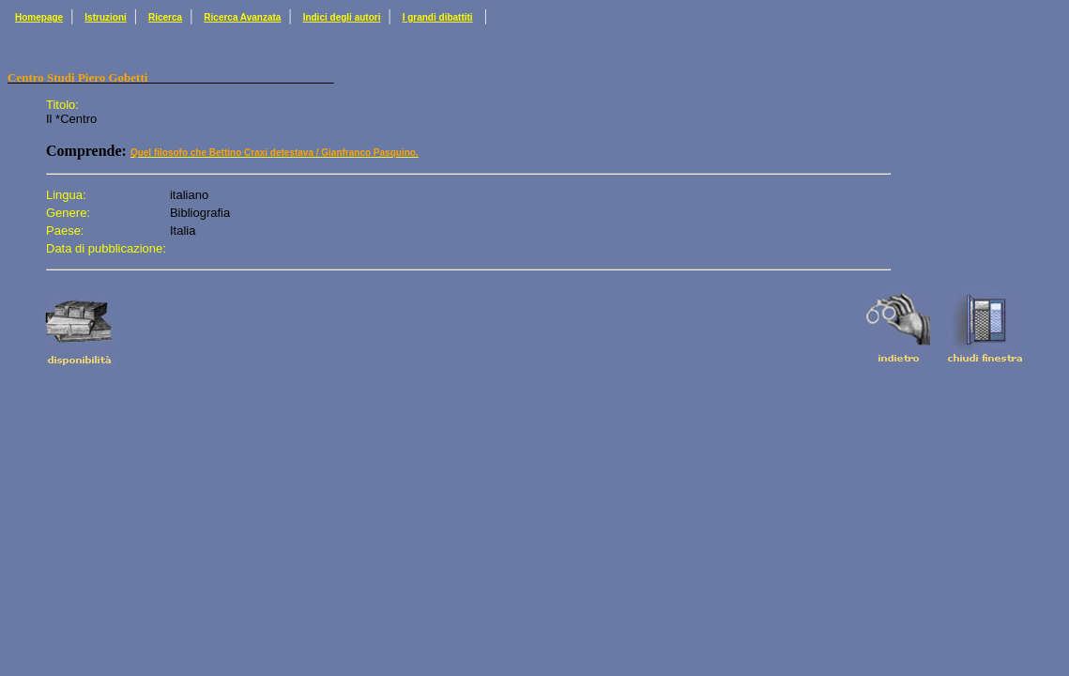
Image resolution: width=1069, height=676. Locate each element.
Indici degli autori (342, 17)
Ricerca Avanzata (242, 17)
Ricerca (165, 17)
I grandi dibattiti (438, 17)
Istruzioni (105, 17)
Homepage (39, 17)
